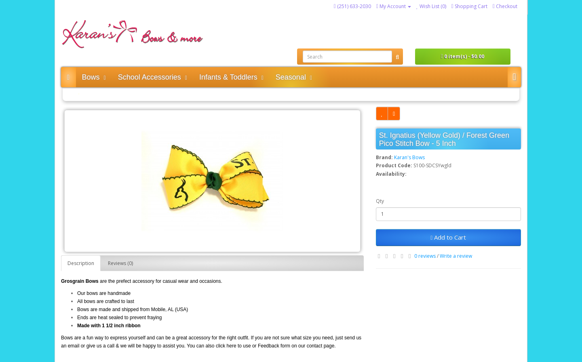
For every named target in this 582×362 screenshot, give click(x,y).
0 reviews (425, 256)
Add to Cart (448, 237)
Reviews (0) (120, 263)
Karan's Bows (409, 157)
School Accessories (152, 77)
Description (80, 263)
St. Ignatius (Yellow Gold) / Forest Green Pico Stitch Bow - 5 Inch (150, 94)
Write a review (456, 256)
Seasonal (294, 77)
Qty (380, 201)
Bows (94, 77)
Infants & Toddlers (231, 77)
